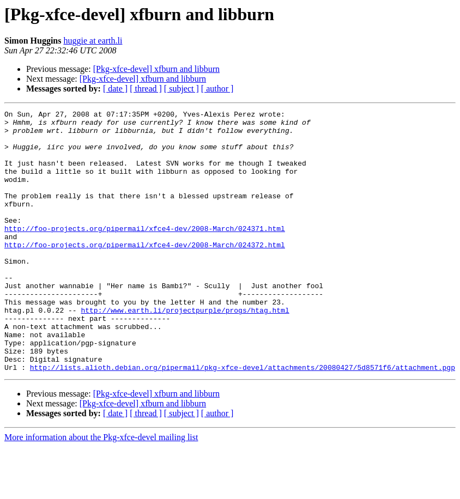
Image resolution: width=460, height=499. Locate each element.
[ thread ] (146, 88)
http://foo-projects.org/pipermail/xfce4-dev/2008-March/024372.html (144, 272)
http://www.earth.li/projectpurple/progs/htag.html (185, 351)
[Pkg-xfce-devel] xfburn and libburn (156, 69)
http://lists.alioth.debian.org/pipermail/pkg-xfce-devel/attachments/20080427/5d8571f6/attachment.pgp (242, 419)
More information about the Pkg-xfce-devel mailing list (101, 489)
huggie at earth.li (92, 40)
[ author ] (217, 88)
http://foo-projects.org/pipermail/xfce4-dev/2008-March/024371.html (144, 253)
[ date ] (115, 88)
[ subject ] (181, 88)
